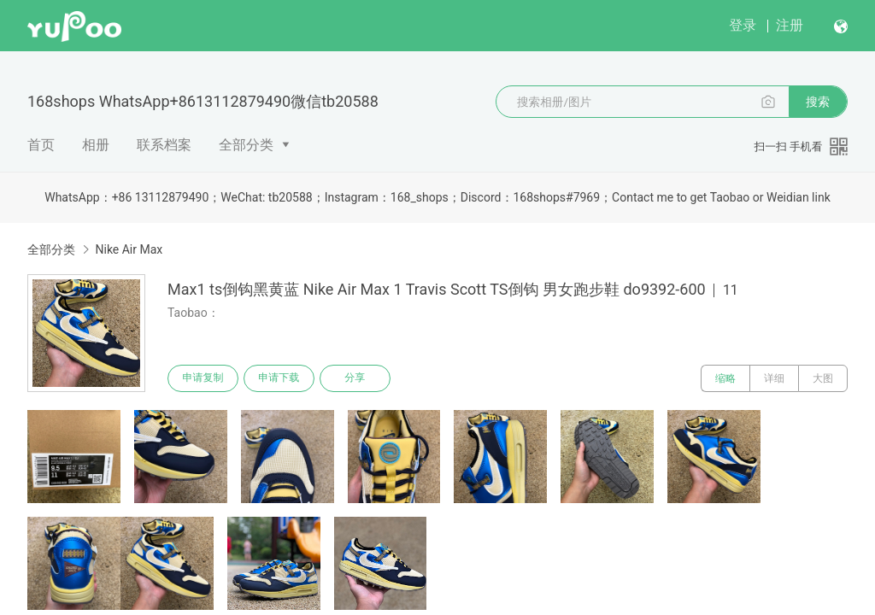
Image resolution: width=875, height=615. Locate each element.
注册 (789, 25)
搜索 (818, 101)
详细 (774, 378)
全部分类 (246, 145)
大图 (823, 378)
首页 (41, 145)
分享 (357, 378)
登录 (742, 25)
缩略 (725, 378)
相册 (95, 145)
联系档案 (164, 145)
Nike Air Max (128, 249)
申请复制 (203, 378)
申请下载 (280, 378)
